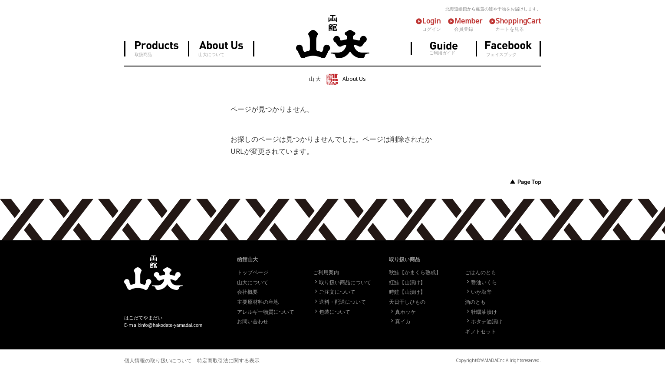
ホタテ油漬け (483, 322)
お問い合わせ (252, 322)
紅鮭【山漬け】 (407, 282)
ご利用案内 (326, 272)
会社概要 (247, 292)
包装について (331, 312)
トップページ (252, 272)
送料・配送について (339, 302)
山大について (252, 282)
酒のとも (475, 302)
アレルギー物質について (265, 312)
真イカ (400, 322)
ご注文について (334, 292)
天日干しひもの (407, 302)
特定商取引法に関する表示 (228, 361)
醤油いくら (481, 282)
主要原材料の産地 (258, 302)
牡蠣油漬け (481, 312)
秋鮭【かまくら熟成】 (415, 272)
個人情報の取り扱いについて (158, 361)
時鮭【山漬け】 (407, 292)
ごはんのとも (480, 272)
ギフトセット (480, 332)
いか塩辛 (478, 292)
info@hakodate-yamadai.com (171, 325)
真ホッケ (402, 312)
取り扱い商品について (342, 282)
